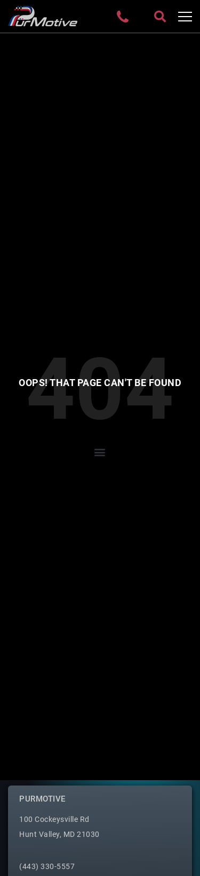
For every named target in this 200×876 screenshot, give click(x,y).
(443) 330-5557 (47, 866)
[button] (100, 452)
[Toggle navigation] (185, 16)
